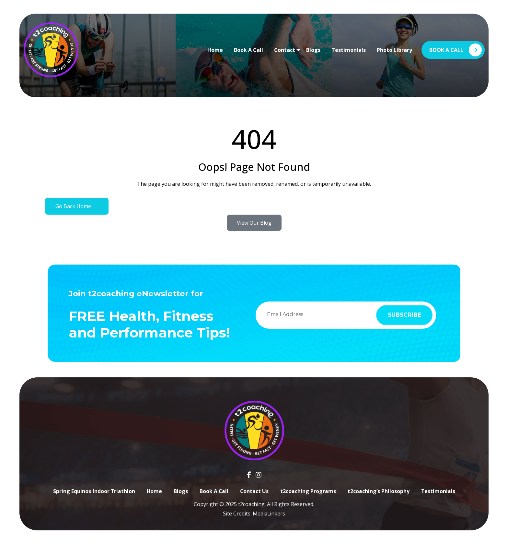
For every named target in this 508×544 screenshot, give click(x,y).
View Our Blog (254, 222)
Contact (284, 49)
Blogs (313, 49)
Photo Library (394, 49)
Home (215, 49)
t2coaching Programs (308, 491)
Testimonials (348, 49)
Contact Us (254, 491)
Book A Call (248, 49)
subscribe (402, 314)
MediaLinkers (268, 513)
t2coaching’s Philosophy (379, 491)
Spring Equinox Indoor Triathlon (93, 491)
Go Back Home (73, 206)
